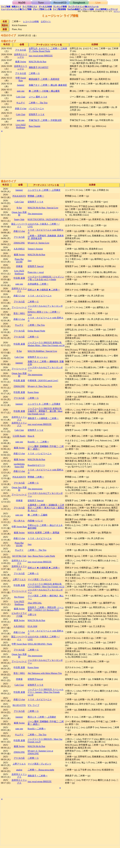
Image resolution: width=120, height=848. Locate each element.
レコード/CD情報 (31, 21)
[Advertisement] (60, 155)
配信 (59, 9)
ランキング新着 (60, 6)
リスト (29, 6)
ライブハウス (83, 6)
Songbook (79, 2)
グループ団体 (42, 9)
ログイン (117, 11)
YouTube (80, 9)
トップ (106, 9)
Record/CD (60, 2)
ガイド (16, 6)
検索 (5, 6)
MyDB (21, 2)
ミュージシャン (16, 9)
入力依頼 (45, 6)
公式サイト (46, 21)
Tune (41, 2)
